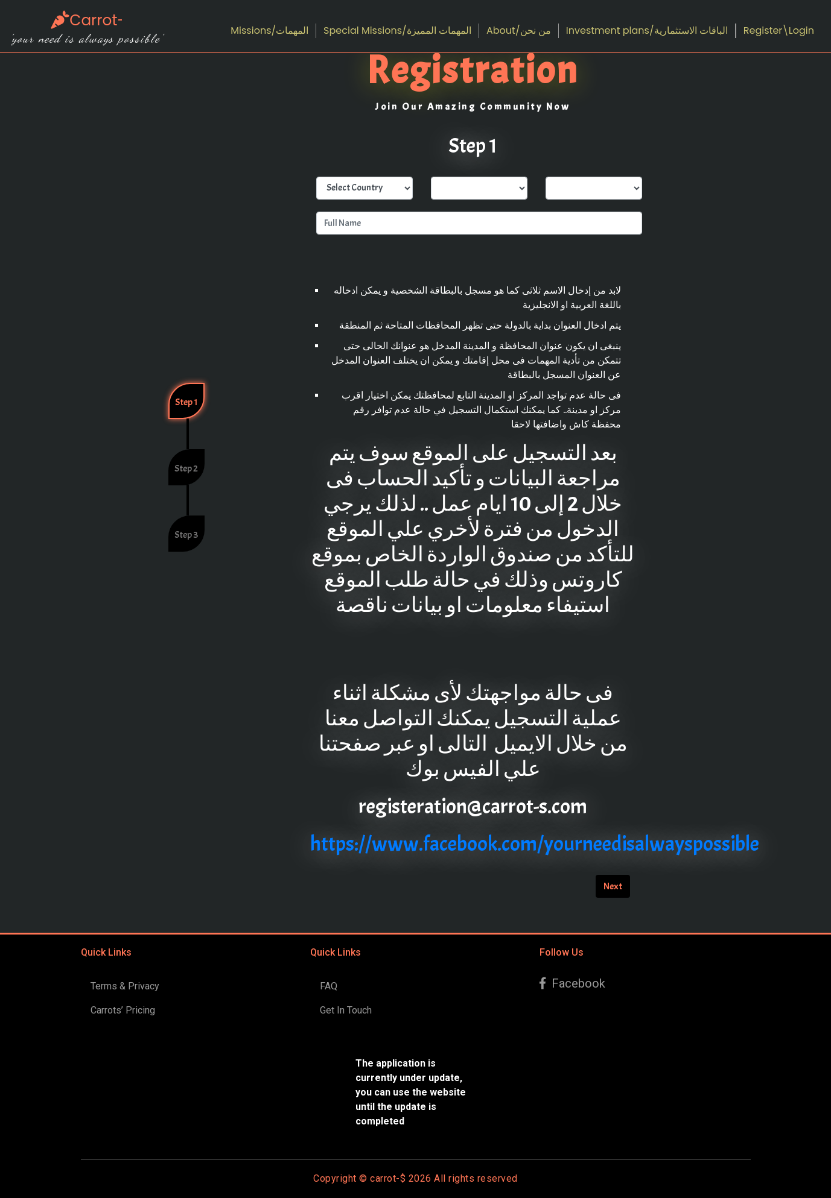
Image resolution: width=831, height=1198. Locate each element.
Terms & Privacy (125, 986)
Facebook (572, 983)
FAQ (328, 986)
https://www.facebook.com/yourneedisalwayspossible (534, 843)
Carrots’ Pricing (123, 1010)
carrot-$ (388, 1178)
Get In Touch (346, 1010)
